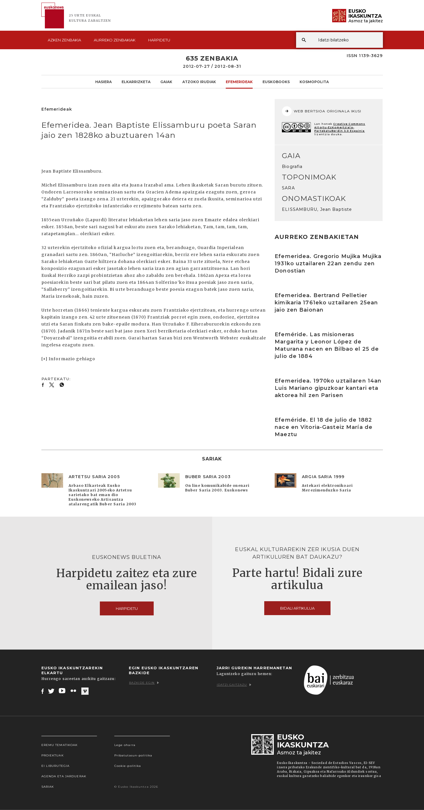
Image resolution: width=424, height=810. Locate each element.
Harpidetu (159, 40)
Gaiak (166, 82)
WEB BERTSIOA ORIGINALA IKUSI (321, 111)
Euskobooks (276, 82)
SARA (288, 188)
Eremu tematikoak (59, 745)
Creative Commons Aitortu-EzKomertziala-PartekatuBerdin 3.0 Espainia (339, 127)
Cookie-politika (127, 766)
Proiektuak (52, 755)
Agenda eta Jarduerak (63, 776)
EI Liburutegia (55, 766)
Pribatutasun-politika (133, 755)
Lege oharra (124, 745)
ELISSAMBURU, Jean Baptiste (317, 209)
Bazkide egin (144, 683)
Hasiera (103, 82)
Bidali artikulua (297, 608)
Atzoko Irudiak (199, 82)
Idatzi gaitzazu (234, 685)
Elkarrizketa (136, 82)
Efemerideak (239, 82)
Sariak (47, 787)
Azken (64, 40)
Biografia (292, 166)
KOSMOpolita (314, 82)
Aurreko (114, 40)
